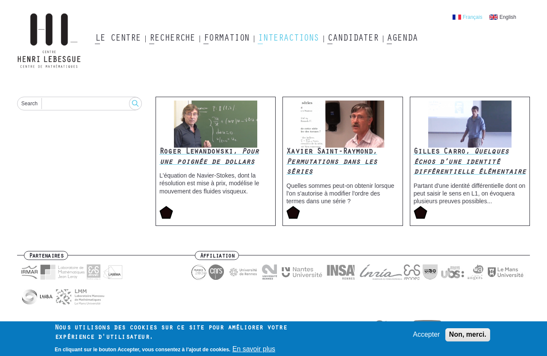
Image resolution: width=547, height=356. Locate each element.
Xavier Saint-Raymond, (331, 162)
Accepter (426, 337)
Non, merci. (467, 337)
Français (472, 17)
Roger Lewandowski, (209, 157)
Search (29, 104)
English (508, 17)
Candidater (352, 39)
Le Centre (118, 39)
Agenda (402, 39)
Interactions (288, 39)
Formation (226, 39)
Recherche (172, 39)
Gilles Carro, (470, 162)
